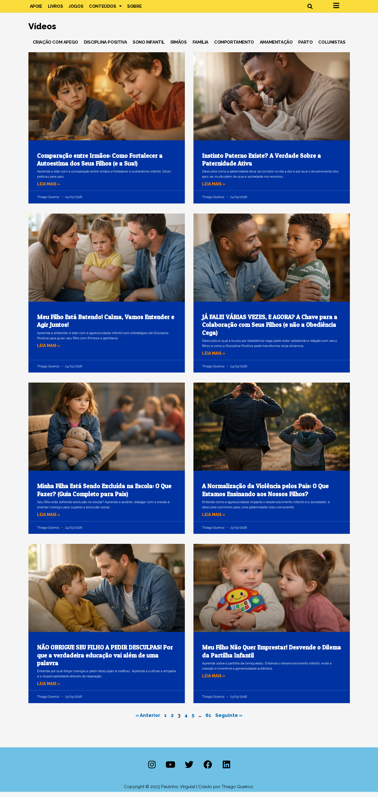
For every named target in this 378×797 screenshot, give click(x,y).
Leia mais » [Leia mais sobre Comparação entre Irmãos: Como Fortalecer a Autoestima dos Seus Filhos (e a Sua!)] (49, 189)
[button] (310, 8)
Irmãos (178, 47)
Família (200, 47)
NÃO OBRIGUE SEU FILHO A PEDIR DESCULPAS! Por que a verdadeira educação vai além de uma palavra (105, 660)
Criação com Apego (55, 47)
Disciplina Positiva (105, 47)
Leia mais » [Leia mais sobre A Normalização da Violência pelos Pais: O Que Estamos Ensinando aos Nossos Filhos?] (214, 519)
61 (209, 720)
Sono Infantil (149, 47)
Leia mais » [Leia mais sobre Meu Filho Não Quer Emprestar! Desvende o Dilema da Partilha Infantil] (214, 680)
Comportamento (234, 47)
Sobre (134, 8)
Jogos (76, 8)
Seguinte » (230, 720)
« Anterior (146, 720)
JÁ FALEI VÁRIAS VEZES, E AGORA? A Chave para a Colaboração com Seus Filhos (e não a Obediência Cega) (269, 329)
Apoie (36, 8)
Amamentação (276, 47)
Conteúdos (105, 8)
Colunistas (331, 47)
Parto (305, 47)
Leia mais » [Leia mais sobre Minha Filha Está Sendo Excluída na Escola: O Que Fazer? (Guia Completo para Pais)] (49, 519)
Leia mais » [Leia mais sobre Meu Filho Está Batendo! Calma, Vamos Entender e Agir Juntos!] (49, 350)
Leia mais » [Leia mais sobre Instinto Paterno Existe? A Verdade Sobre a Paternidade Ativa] (214, 189)
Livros (55, 8)
